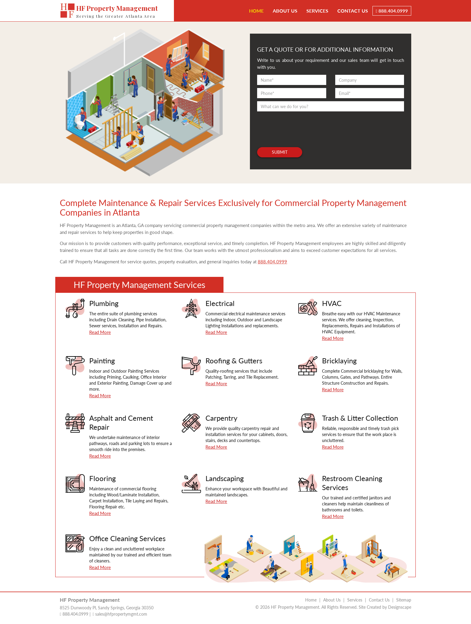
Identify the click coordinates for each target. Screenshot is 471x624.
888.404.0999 (392, 11)
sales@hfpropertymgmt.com (120, 612)
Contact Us (352, 11)
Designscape (399, 605)
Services (317, 11)
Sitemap (403, 598)
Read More (100, 332)
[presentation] (302, 126)
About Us (285, 11)
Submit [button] (279, 152)
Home (256, 11)
